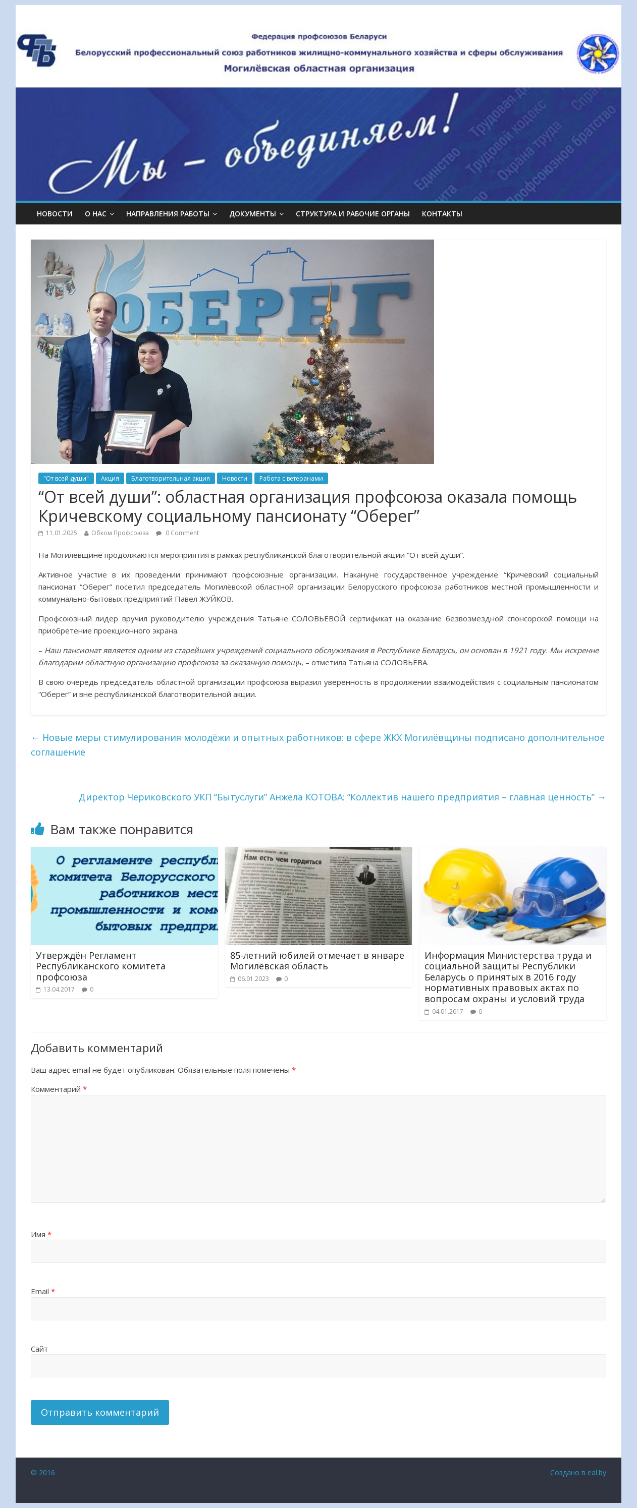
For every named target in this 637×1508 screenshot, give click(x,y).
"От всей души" (66, 478)
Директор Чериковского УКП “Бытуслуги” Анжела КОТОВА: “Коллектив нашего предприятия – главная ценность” (342, 797)
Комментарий (59, 1089)
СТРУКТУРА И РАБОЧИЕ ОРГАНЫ (353, 213)
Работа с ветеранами (291, 478)
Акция (110, 478)
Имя (41, 1234)
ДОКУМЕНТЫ (252, 213)
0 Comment (177, 533)
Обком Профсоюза (120, 533)
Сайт (39, 1349)
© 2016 (43, 1472)
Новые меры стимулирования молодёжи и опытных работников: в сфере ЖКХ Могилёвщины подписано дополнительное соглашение (318, 744)
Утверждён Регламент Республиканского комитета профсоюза (101, 966)
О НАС (96, 213)
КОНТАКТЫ (442, 213)
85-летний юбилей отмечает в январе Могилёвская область (317, 960)
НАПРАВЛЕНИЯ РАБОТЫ (167, 213)
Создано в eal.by (578, 1472)
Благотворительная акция (170, 478)
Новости (55, 213)
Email (43, 1291)
